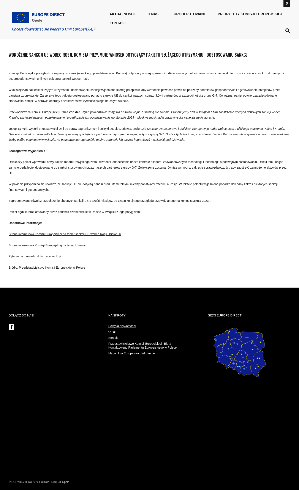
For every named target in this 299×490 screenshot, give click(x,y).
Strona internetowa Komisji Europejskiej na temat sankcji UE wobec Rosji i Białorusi (65, 234)
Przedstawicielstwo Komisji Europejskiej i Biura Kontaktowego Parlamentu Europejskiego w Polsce (142, 345)
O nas (112, 331)
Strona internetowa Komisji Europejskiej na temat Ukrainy (47, 245)
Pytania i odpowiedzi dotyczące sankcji (35, 256)
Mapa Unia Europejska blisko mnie (131, 353)
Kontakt (117, 23)
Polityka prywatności (122, 326)
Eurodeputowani (188, 14)
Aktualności (121, 14)
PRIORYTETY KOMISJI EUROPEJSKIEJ (250, 14)
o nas (152, 14)
